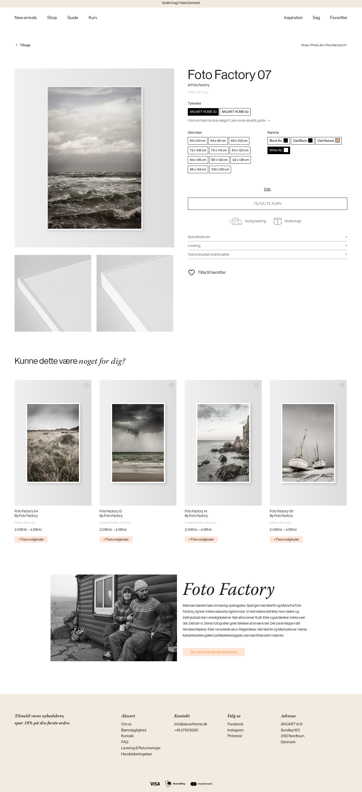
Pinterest (235, 736)
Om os (126, 724)
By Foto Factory (26, 516)
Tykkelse (194, 103)
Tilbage (25, 45)
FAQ (124, 742)
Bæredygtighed (133, 730)
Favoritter (338, 18)
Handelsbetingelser (136, 754)
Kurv (93, 18)
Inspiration (293, 18)
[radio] (203, 112)
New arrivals (26, 18)
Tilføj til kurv (268, 203)
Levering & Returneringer (141, 748)
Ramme (273, 132)
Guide (72, 18)
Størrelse (195, 132)
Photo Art (317, 45)
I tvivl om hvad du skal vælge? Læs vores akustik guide (226, 120)
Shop (52, 18)
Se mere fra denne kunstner (213, 652)
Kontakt (127, 736)
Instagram (236, 730)
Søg (316, 18)
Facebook (235, 724)
